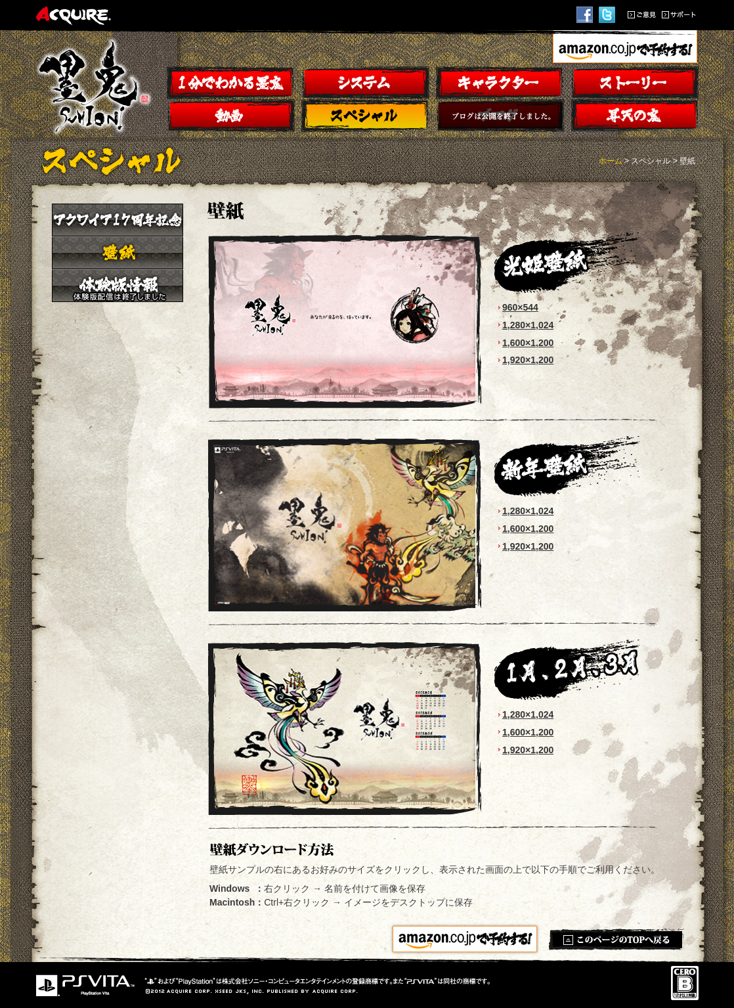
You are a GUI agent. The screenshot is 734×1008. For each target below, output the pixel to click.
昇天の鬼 (634, 115)
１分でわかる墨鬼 (230, 82)
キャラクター (500, 82)
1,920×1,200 (527, 360)
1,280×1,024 (527, 325)
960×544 (520, 307)
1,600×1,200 (527, 343)
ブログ (500, 115)
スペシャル (365, 115)
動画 (230, 115)
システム (365, 82)
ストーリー (634, 82)
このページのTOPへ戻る (616, 939)
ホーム (610, 160)
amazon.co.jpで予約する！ (625, 48)
